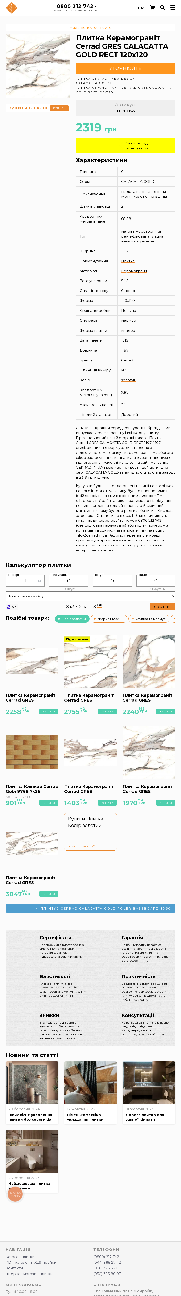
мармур (128, 320)
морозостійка (148, 231)
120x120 (128, 300)
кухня (126, 196)
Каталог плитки (20, 1257)
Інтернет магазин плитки (29, 1273)
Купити (59, 108)
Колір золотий (74, 619)
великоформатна (137, 241)
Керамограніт (134, 271)
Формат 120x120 (110, 619)
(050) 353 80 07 (107, 1273)
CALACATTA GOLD (137, 181)
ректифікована (135, 236)
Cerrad (127, 360)
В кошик (162, 607)
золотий (128, 380)
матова (128, 231)
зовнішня (157, 191)
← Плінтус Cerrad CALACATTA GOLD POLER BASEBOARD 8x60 (103, 908)
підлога (128, 191)
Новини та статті (32, 1055)
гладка (156, 236)
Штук (99, 575)
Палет (144, 575)
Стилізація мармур (151, 619)
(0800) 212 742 (106, 1257)
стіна (149, 196)
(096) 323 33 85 (106, 1268)
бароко (128, 290)
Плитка (128, 261)
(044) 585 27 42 (107, 1262)
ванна (142, 191)
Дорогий (129, 414)
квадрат (129, 330)
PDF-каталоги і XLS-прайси (31, 1262)
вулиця (161, 196)
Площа (13, 575)
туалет (138, 196)
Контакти (14, 1268)
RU (141, 7)
